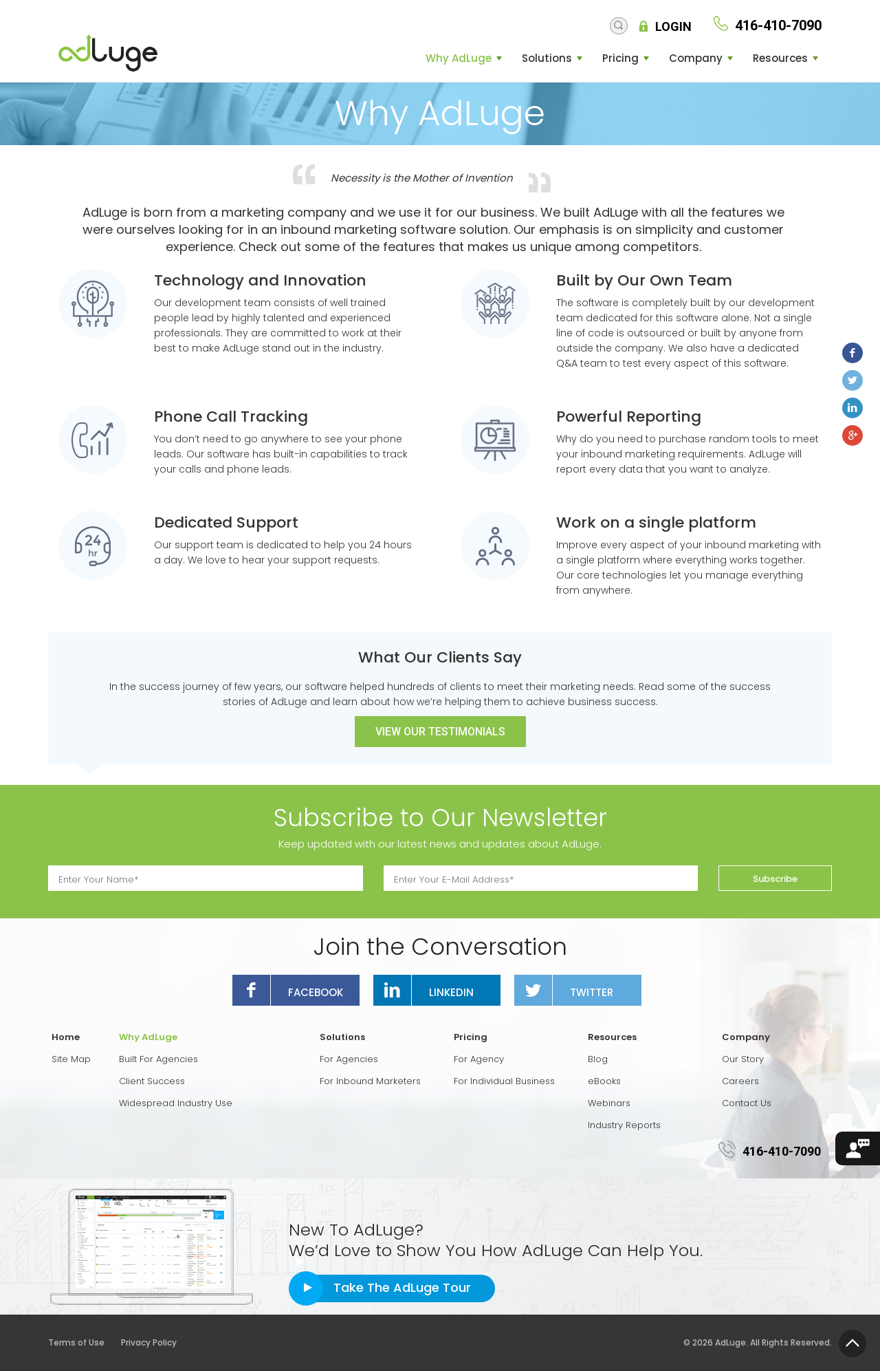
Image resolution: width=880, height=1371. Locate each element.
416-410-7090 (781, 1151)
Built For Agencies (158, 1059)
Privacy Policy (149, 1342)
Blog (598, 1059)
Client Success (152, 1081)
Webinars (609, 1103)
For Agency (479, 1059)
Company (696, 58)
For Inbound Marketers (370, 1081)
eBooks (604, 1081)
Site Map (71, 1059)
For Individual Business (504, 1081)
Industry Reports (624, 1125)
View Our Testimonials (440, 731)
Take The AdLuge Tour (402, 1287)
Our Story (743, 1059)
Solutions (547, 58)
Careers (740, 1081)
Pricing (620, 58)
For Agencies (349, 1059)
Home (66, 1037)
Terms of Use (83, 1342)
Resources (780, 58)
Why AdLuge (459, 58)
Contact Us (746, 1103)
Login (673, 27)
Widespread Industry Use (175, 1103)
